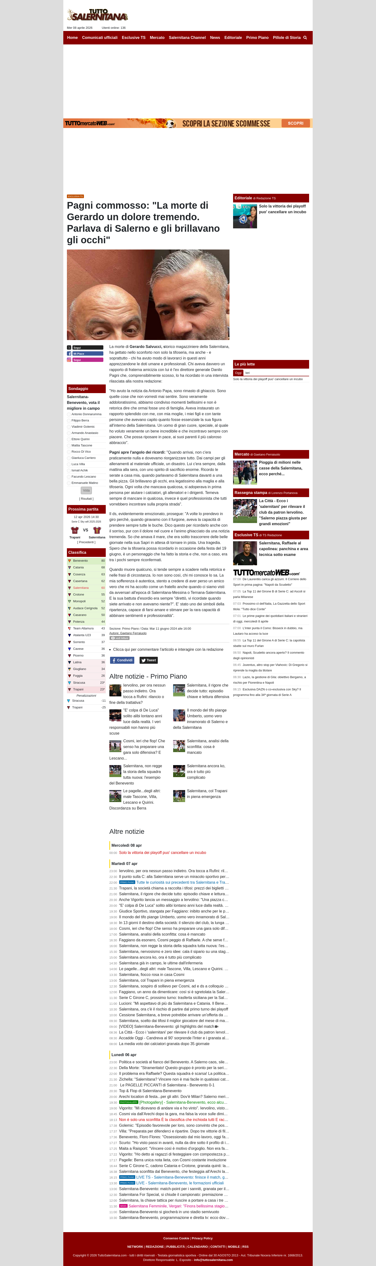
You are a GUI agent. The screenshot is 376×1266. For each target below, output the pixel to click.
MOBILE (234, 1246)
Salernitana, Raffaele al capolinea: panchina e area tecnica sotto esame (283, 549)
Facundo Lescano (84, 476)
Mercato (242, 454)
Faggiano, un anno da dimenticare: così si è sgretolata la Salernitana (177, 992)
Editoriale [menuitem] (233, 38)
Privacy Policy (202, 1238)
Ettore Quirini (81, 439)
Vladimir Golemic (83, 426)
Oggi (238, 373)
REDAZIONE (155, 1246)
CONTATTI (217, 1246)
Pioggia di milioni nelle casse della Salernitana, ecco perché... (280, 468)
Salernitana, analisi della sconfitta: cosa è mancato (208, 747)
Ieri (247, 373)
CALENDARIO (197, 1246)
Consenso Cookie (176, 1238)
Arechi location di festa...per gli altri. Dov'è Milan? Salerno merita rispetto (180, 1097)
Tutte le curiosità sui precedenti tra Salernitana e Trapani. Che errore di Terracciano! (199, 882)
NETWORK (135, 1246)
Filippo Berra (80, 420)
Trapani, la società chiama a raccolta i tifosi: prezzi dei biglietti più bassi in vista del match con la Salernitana (210, 888)
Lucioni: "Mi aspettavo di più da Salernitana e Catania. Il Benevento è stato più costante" (194, 1003)
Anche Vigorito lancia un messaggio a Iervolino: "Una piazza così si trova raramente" (191, 900)
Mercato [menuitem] (157, 38)
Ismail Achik (80, 470)
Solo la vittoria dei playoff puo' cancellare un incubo (162, 853)
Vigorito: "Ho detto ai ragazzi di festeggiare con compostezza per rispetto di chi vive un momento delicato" (209, 1154)
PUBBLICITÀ (175, 1246)
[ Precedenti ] (86, 542)
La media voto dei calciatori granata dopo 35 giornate (164, 1044)
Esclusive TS (246, 535)
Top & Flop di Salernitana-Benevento (150, 1091)
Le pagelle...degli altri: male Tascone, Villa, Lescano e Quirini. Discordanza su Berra (190, 969)
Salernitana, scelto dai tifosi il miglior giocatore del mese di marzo (174, 1021)
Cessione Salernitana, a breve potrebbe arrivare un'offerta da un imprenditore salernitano (195, 1015)
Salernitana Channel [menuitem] (187, 38)
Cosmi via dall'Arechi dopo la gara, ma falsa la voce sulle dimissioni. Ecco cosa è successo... (198, 1114)
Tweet (148, 660)
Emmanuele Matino (85, 483)
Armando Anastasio (85, 433)
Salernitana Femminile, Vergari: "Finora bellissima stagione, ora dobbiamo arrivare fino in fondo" (205, 1206)
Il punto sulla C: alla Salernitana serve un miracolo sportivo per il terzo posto (183, 877)
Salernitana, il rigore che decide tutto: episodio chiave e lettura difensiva (208, 691)
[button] (86, 490)
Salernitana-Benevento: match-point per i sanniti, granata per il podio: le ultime (186, 1189)
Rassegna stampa (251, 493)
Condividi (122, 660)
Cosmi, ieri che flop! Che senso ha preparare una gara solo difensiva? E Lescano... (189, 928)
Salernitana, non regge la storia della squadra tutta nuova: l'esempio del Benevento (189, 946)
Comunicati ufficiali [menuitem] (100, 38)
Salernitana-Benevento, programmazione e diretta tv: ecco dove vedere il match (187, 1218)
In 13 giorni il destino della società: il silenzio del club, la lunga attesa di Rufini (185, 923)
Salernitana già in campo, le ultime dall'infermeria (161, 963)
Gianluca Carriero (84, 458)
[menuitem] (305, 38)
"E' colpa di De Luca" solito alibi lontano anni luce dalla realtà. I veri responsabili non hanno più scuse (135, 721)
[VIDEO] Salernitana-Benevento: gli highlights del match (166, 1026)
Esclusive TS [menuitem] (134, 38)
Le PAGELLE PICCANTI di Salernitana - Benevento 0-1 (167, 1085)
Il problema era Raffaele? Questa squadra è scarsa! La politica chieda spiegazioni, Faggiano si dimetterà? (209, 1073)
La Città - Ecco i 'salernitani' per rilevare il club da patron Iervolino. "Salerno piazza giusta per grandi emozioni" (212, 1032)
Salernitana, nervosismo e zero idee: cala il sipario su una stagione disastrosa (185, 952)
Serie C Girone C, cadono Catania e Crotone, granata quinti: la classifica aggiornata (190, 1166)
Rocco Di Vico (81, 451)
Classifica (77, 552)
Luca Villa (78, 464)
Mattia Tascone (82, 445)
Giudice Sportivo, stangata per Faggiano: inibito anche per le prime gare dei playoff (189, 911)
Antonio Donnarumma (86, 414)
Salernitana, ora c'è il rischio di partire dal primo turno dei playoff (173, 1009)
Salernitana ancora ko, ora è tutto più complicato (206, 771)
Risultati (86, 498)
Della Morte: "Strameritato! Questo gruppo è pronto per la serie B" (175, 1068)
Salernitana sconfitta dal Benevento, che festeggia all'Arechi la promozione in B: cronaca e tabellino (203, 1171)
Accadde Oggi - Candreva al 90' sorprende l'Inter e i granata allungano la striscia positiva (194, 1038)
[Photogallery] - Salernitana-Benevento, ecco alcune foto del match (186, 1102)
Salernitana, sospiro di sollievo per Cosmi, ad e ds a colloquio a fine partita (182, 986)
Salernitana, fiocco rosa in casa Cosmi (151, 975)
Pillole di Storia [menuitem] (287, 38)
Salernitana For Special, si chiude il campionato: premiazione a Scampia (180, 1195)
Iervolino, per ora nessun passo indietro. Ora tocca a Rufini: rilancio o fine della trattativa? (195, 871)
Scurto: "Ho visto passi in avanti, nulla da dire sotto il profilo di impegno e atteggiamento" (194, 1143)
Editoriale (243, 198)
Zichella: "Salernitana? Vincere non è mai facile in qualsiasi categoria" (178, 1079)
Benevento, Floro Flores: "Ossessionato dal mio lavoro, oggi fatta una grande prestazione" (195, 1137)
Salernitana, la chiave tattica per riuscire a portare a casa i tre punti (176, 1200)
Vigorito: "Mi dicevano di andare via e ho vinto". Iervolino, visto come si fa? (182, 1108)
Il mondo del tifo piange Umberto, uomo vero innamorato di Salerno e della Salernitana (192, 917)
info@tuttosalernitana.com (213, 1260)
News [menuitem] (215, 38)
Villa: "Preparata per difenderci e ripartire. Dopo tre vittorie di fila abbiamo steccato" (189, 1131)
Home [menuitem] (72, 38)
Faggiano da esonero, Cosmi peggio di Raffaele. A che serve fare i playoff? (182, 940)
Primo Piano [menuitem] (257, 38)
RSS (245, 1246)
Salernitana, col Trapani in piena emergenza (156, 980)
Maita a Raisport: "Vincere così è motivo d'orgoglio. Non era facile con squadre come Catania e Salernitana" (211, 1148)
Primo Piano (130, 628)
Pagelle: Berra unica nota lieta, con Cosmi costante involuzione (172, 1160)
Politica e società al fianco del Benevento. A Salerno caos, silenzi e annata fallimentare (192, 1062)
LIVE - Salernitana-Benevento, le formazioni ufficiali (171, 1183)
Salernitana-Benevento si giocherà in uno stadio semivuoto (169, 1212)
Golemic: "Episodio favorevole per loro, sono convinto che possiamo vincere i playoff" (191, 1125)
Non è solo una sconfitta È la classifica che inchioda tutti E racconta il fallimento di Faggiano (197, 1120)
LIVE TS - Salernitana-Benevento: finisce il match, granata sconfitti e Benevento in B (199, 1177)
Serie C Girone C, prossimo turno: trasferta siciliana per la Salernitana (178, 998)
